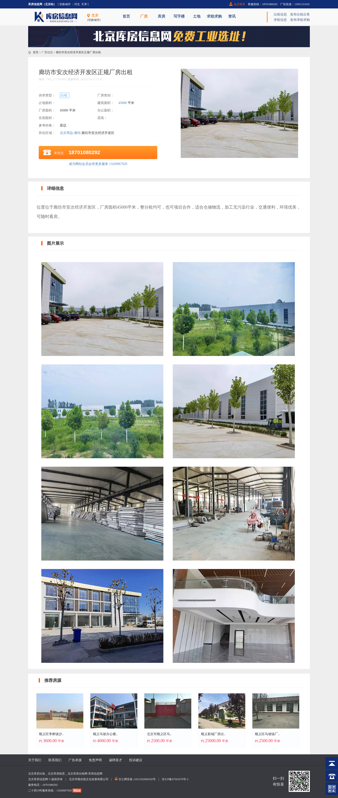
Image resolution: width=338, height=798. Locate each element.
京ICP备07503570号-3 (175, 779)
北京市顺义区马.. (159, 734)
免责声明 (95, 760)
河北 (77, 4)
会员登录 (239, 4)
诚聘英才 (115, 760)
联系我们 (54, 760)
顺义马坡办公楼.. (105, 734)
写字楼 (179, 16)
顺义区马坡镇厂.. (267, 734)
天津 (84, 4)
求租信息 (280, 20)
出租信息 (280, 14)
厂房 (144, 16)
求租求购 (214, 16)
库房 (161, 16)
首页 (126, 16)
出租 (64, 95)
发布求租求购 (300, 20)
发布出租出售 (300, 14)
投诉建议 (135, 760)
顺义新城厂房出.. (213, 734)
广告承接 (75, 760)
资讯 (232, 16)
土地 (196, 16)
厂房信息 (47, 52)
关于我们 (34, 760)
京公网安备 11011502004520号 (137, 779)
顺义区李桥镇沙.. (51, 734)
